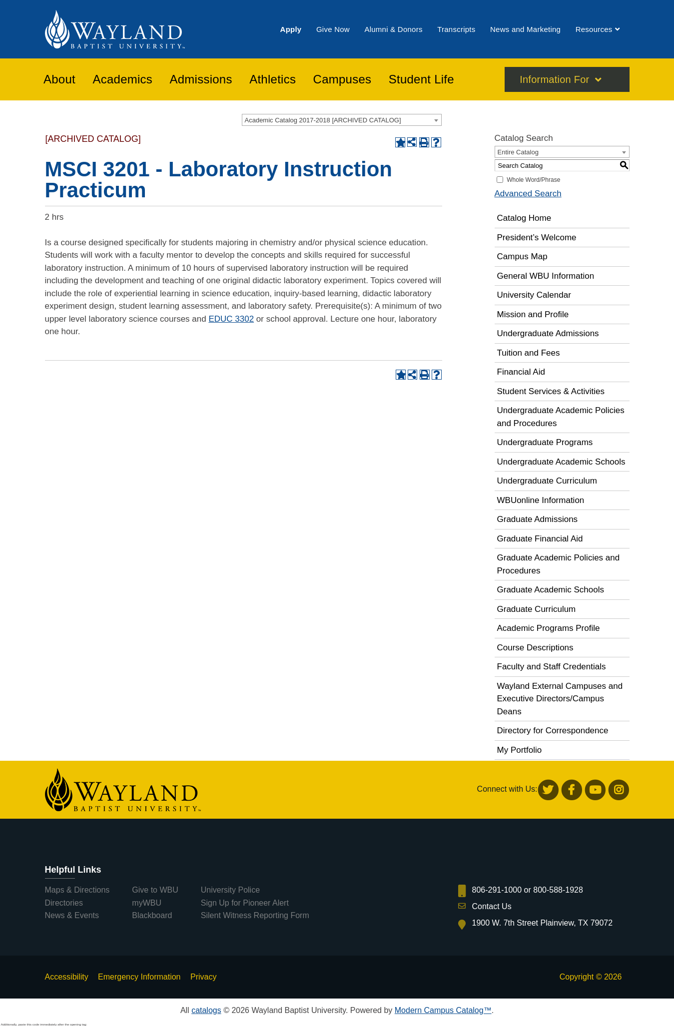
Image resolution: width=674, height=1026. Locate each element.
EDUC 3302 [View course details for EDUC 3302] (231, 319)
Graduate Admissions (537, 519)
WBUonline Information (541, 500)
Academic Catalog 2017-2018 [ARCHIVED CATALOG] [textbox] (323, 120)
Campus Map (522, 256)
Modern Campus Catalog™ (443, 1010)
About (59, 79)
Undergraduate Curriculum (547, 481)
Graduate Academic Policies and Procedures (558, 564)
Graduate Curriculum (536, 609)
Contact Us (492, 906)
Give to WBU (155, 890)
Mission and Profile (533, 314)
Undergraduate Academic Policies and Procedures (561, 417)
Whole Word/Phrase (533, 179)
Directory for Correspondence (553, 730)
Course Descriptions (535, 647)
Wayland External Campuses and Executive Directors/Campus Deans (560, 698)
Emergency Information (139, 977)
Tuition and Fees (528, 353)
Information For (554, 79)
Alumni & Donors (393, 29)
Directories (64, 903)
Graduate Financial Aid (540, 538)
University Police (230, 890)
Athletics (272, 79)
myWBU (146, 903)
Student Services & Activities (551, 391)
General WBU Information (546, 276)
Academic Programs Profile (548, 628)
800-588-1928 (558, 890)
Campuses (342, 79)
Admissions (201, 79)
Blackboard (152, 915)
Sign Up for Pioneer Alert (245, 903)
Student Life (421, 79)
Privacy (203, 977)
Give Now (333, 29)
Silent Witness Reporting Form (255, 915)
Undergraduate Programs (545, 442)
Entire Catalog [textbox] (518, 152)
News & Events (72, 915)
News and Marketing (525, 29)
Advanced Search (528, 193)
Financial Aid (521, 372)
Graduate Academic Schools (551, 589)
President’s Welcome (537, 237)
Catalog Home (524, 218)
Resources (594, 29)
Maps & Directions (77, 890)
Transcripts (456, 29)
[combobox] (342, 120)
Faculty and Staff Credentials (551, 666)
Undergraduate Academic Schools (561, 462)
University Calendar (534, 295)
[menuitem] (291, 29)
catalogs (206, 1010)
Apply (291, 29)
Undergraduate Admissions (548, 333)
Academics (122, 79)
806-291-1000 (497, 890)
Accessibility (66, 977)
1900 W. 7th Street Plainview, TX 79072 (542, 923)
